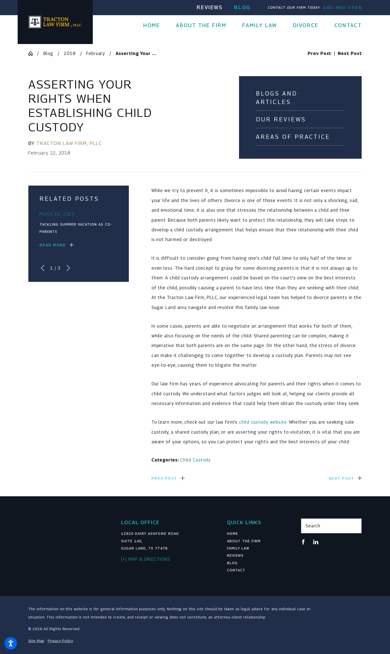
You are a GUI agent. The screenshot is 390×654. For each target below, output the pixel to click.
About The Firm (244, 541)
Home (232, 534)
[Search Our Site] (355, 526)
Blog (242, 7)
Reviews (210, 7)
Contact (236, 570)
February (95, 53)
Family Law (238, 548)
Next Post (341, 478)
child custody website (263, 422)
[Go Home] (32, 53)
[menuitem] (155, 25)
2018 (70, 53)
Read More (53, 245)
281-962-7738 (342, 7)
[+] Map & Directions (145, 559)
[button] (10, 643)
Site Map (36, 641)
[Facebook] (303, 542)
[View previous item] (43, 268)
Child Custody (195, 459)
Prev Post (164, 478)
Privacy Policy (60, 641)
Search (312, 525)
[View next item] (68, 268)
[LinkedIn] (315, 542)
